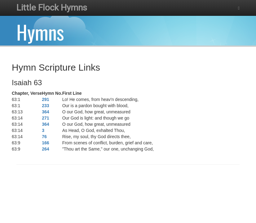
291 (45, 99)
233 (45, 105)
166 (45, 142)
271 (45, 118)
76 (44, 136)
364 (45, 111)
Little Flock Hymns (51, 7)
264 (45, 148)
